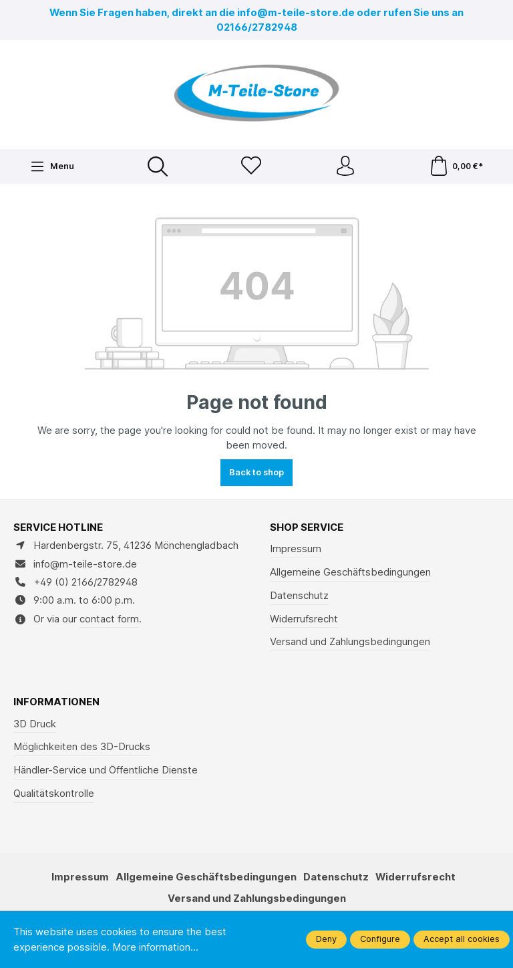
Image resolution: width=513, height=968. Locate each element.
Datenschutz (299, 596)
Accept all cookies (461, 939)
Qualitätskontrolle (53, 794)
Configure (380, 939)
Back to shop (256, 472)
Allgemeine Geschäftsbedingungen (350, 572)
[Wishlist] (251, 167)
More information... (155, 947)
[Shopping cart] (456, 167)
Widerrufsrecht (304, 619)
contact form (109, 619)
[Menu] (52, 166)
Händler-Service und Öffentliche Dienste (105, 770)
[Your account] (345, 167)
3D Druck (34, 724)
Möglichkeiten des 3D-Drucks (81, 747)
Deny (326, 939)
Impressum (295, 549)
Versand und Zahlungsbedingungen (350, 642)
